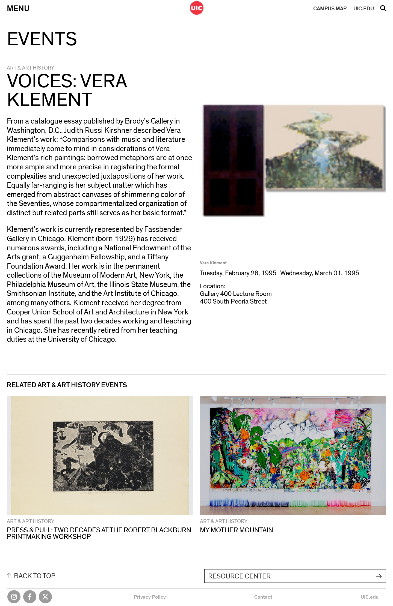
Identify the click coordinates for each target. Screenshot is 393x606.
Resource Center (239, 576)
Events (42, 39)
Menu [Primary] (18, 9)
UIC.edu (370, 597)
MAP (330, 8)
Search (383, 10)
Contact (263, 597)
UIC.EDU (363, 8)
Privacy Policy (150, 597)
